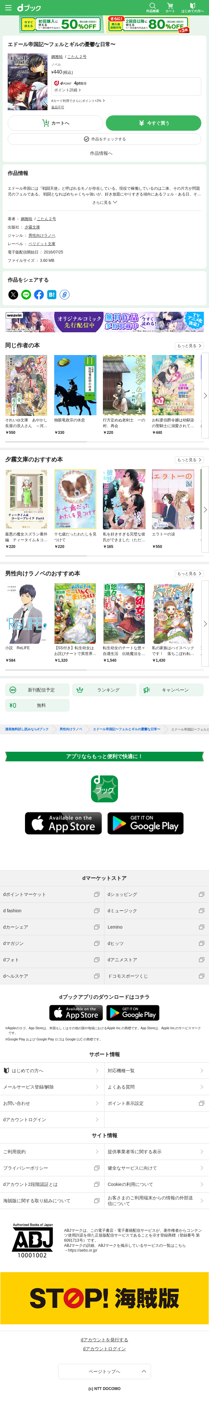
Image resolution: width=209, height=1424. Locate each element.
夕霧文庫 (32, 227)
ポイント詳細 (65, 90)
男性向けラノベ (42, 235)
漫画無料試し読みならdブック (27, 729)
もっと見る (186, 346)
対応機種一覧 (121, 1070)
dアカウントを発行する (104, 1339)
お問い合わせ (16, 1103)
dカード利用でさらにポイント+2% (76, 101)
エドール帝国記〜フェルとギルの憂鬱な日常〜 (126, 729)
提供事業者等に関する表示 (135, 1151)
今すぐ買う (158, 123)
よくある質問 (121, 1086)
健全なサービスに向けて (132, 1168)
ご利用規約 (14, 1151)
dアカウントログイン (24, 1119)
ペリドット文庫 (42, 244)
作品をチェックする (108, 139)
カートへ (60, 123)
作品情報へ (101, 153)
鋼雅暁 (57, 56)
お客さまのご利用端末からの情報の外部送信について (150, 1200)
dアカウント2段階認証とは (30, 1184)
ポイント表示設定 (126, 1103)
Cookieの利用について (130, 1184)
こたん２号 (77, 56)
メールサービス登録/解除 (28, 1086)
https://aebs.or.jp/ (82, 1250)
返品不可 (57, 107)
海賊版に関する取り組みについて (37, 1200)
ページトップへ (104, 1371)
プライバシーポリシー (25, 1168)
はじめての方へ (23, 1070)
